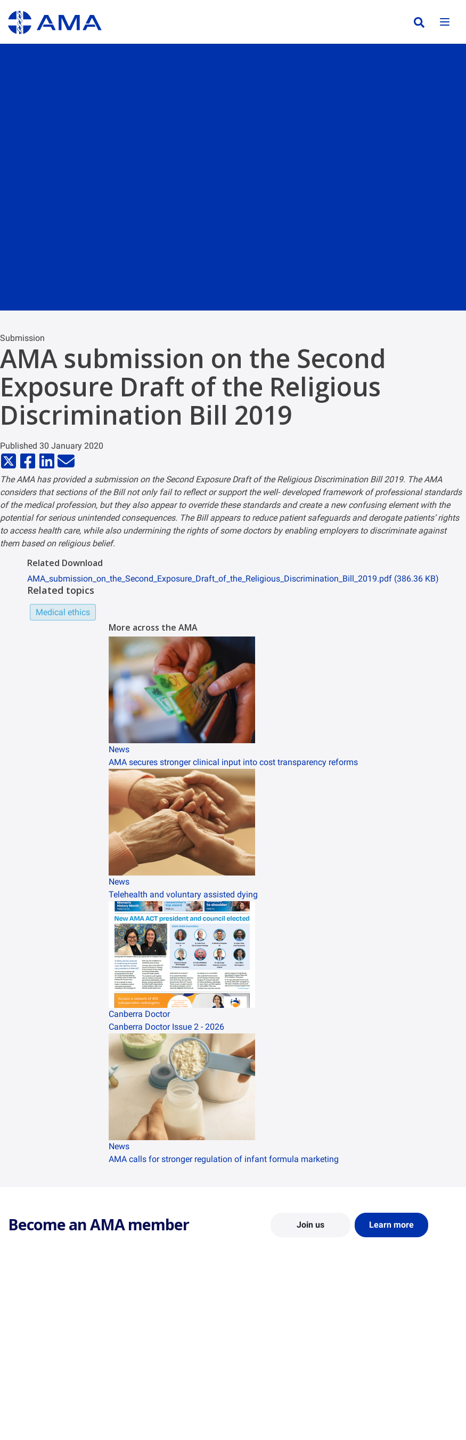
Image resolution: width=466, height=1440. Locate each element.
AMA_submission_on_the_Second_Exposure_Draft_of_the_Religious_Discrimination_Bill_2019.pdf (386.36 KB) (233, 579)
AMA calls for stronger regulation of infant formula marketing (224, 1159)
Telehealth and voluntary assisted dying (183, 894)
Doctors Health (266, 1417)
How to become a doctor (281, 1386)
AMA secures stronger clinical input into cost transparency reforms (233, 762)
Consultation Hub (154, 1385)
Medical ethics (63, 612)
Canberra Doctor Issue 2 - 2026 (166, 1027)
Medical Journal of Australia (403, 1354)
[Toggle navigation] (444, 23)
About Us (23, 1323)
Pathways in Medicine (277, 1402)
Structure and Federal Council (56, 1354)
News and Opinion (387, 1338)
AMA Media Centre (388, 1323)
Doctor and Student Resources (273, 1367)
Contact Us (26, 1338)
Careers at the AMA (40, 1369)
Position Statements (158, 1323)
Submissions (146, 1369)
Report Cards (146, 1338)
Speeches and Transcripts (399, 1369)
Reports (138, 1354)
